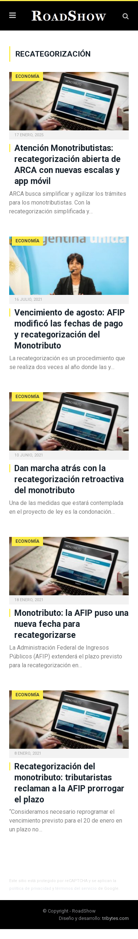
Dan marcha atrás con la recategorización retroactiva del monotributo (69, 479)
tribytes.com (115, 918)
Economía (27, 76)
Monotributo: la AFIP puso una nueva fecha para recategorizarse (71, 624)
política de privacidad (30, 888)
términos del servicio (76, 888)
